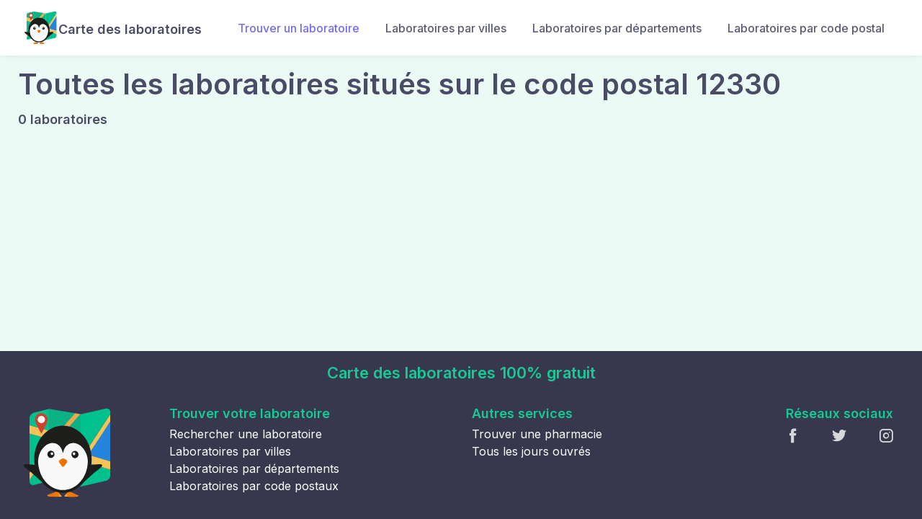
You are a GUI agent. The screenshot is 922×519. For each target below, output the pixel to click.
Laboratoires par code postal (806, 28)
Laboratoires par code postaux (254, 486)
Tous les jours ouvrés (531, 451)
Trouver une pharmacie (537, 434)
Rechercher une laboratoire (245, 434)
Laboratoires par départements (617, 28)
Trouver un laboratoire (298, 28)
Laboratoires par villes (445, 28)
